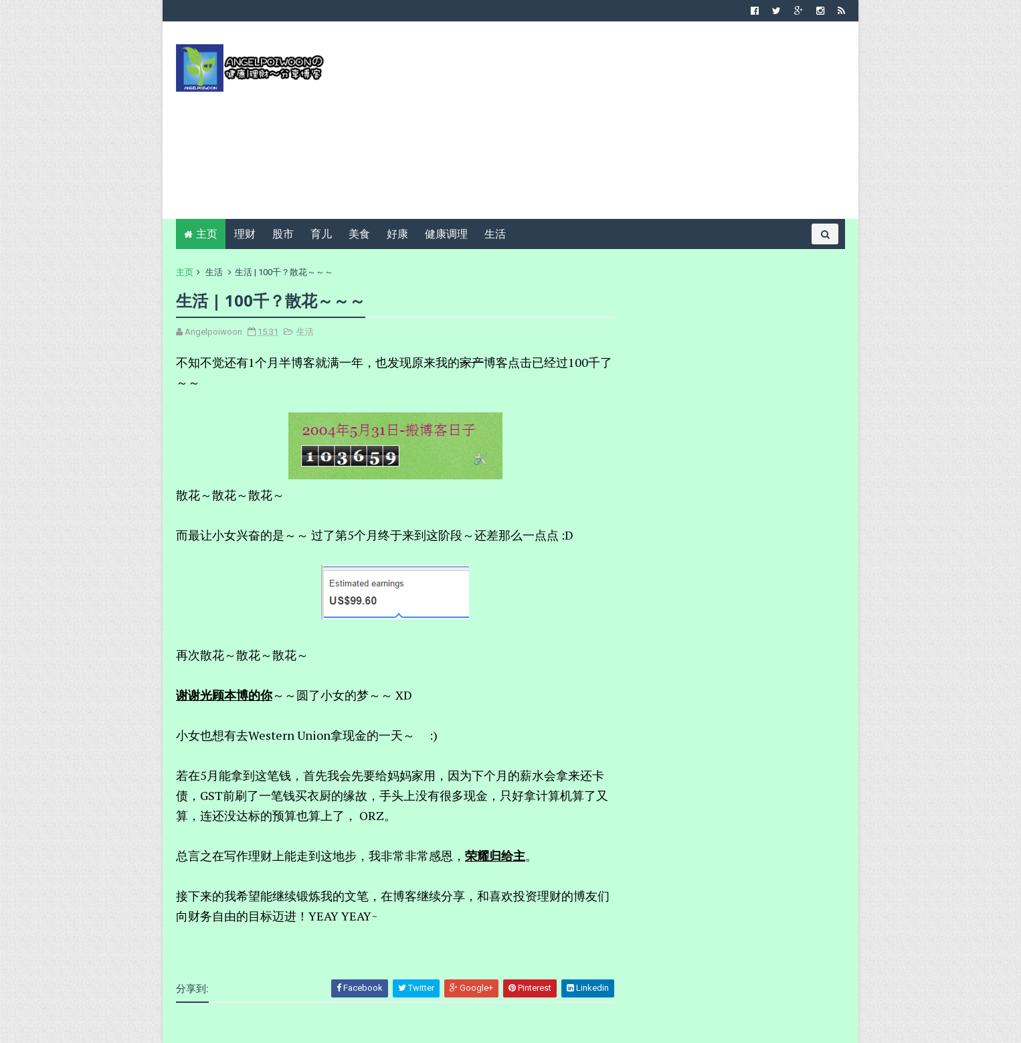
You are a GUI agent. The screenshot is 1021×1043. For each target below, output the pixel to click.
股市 (283, 234)
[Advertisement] (601, 125)
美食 (359, 234)
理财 (245, 234)
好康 (397, 234)
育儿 (321, 234)
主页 (206, 234)
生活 (495, 234)
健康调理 (446, 234)
